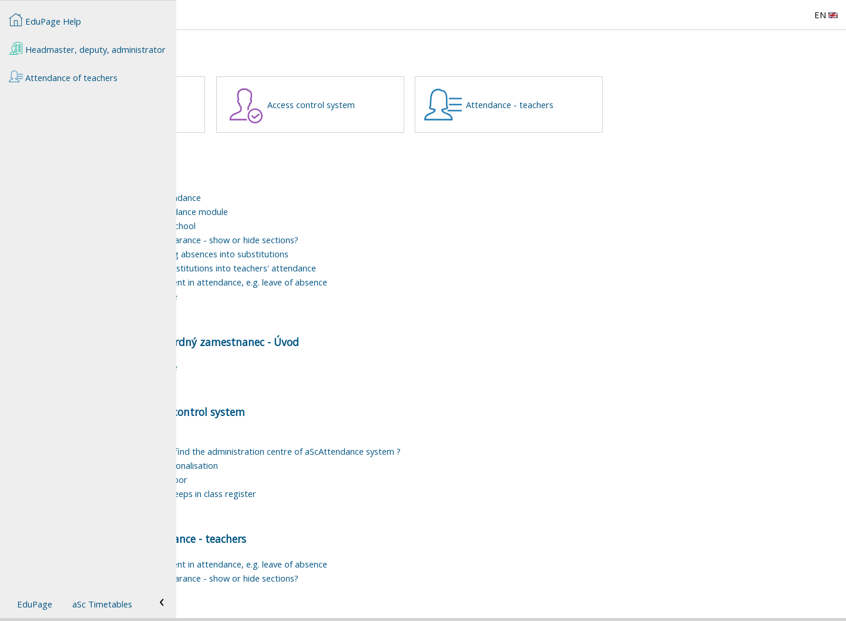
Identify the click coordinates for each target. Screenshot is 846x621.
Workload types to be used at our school (291, 225)
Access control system (487, 104)
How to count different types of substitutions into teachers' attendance (351, 268)
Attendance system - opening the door (287, 479)
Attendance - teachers (686, 104)
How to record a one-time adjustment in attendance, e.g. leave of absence (357, 282)
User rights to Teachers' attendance (282, 296)
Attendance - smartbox (257, 437)
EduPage (34, 604)
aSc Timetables (102, 604)
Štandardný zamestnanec (294, 104)
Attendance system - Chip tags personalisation (302, 465)
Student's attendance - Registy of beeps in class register (321, 493)
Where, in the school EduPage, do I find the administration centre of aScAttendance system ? (394, 451)
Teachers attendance (252, 183)
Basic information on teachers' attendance (294, 197)
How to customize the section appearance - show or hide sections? (343, 240)
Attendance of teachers (251, 342)
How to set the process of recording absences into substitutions (338, 254)
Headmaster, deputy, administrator (87, 48)
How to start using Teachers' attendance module (307, 211)
